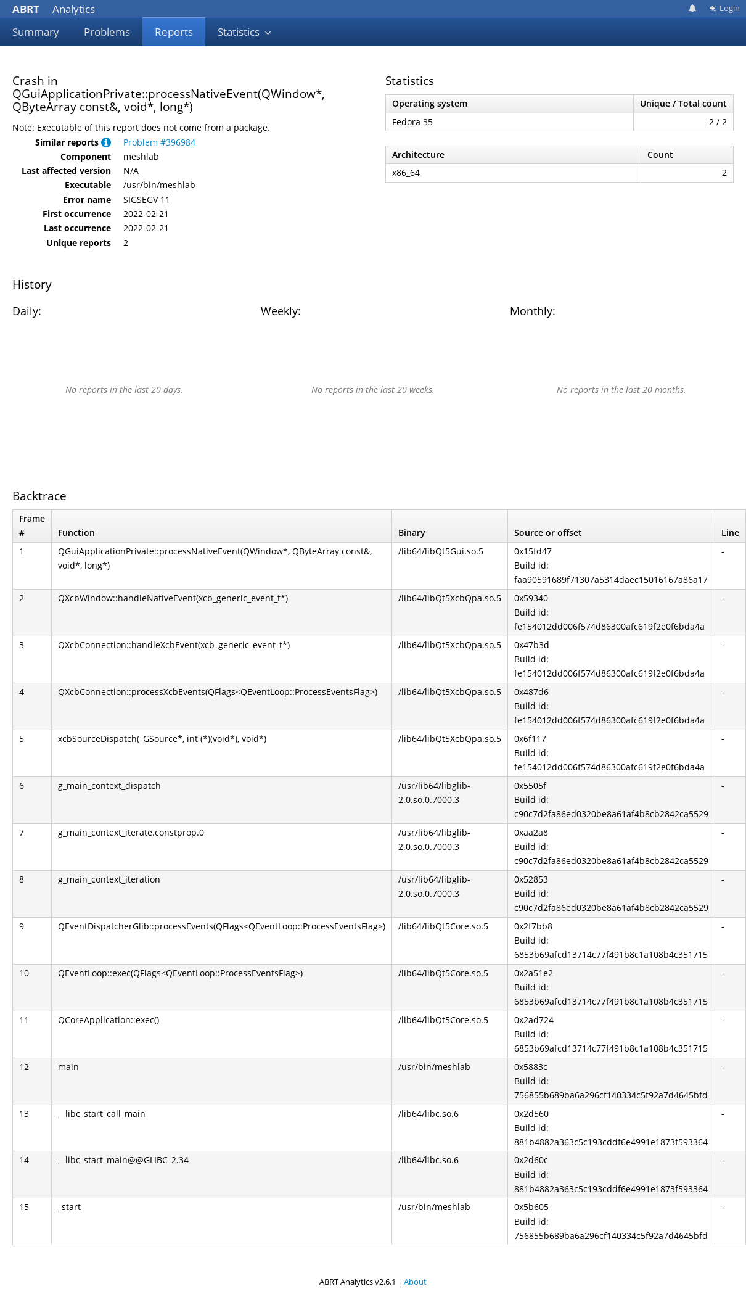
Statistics (245, 32)
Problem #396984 (159, 142)
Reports (174, 32)
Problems (107, 32)
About (415, 1281)
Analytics (53, 9)
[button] (106, 142)
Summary (35, 32)
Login (724, 8)
